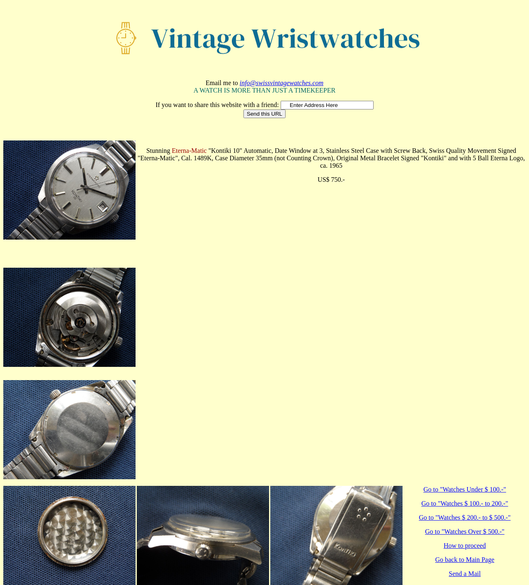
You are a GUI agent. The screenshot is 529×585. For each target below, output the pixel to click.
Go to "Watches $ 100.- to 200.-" (465, 503)
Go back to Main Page (464, 559)
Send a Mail (465, 573)
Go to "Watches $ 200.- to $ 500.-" (465, 517)
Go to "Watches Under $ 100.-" (464, 489)
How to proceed (464, 545)
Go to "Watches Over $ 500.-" (464, 531)
